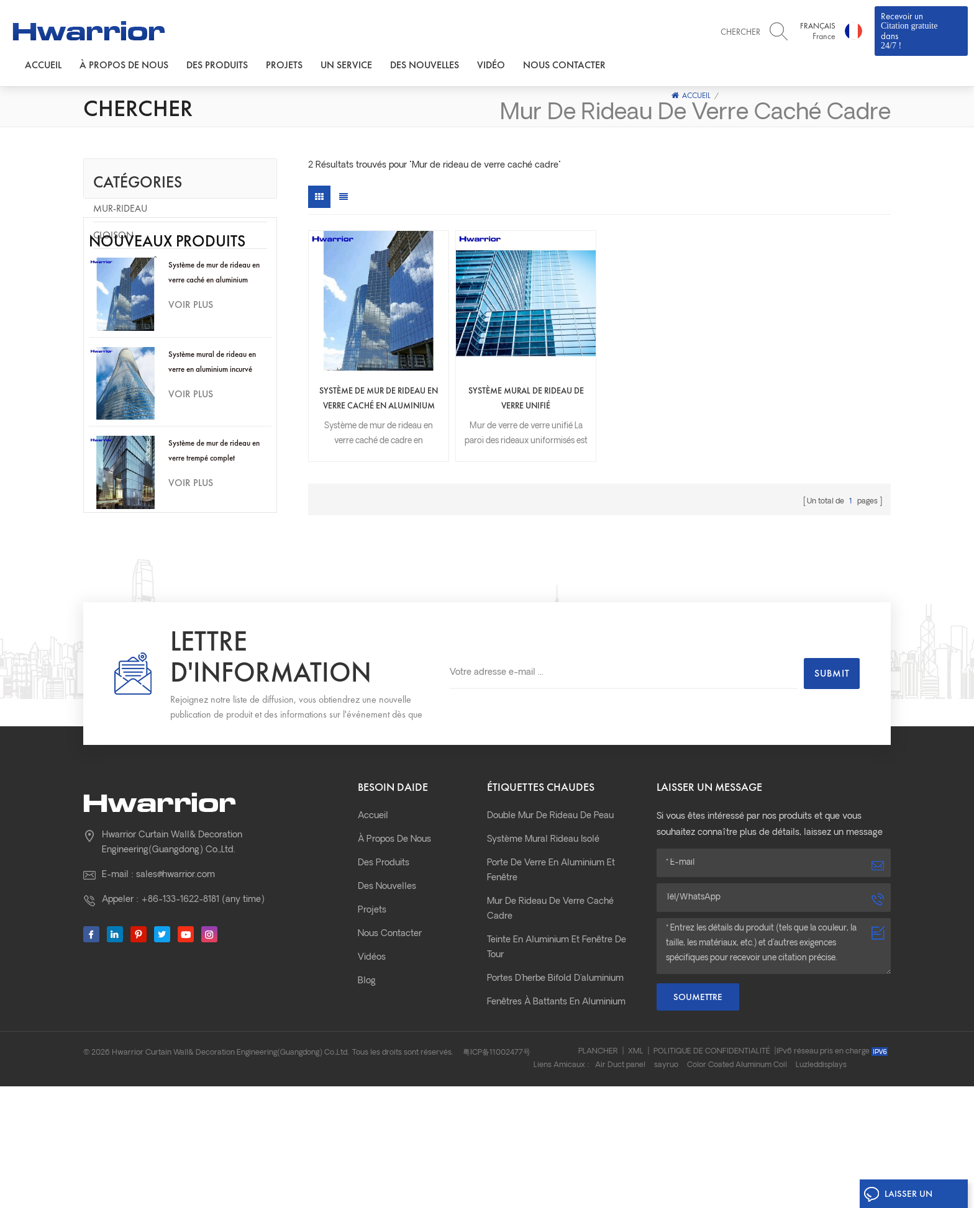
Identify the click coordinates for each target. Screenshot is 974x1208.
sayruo (666, 1187)
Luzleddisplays (821, 1187)
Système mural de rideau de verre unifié (526, 398)
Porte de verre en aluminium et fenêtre (551, 961)
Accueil (43, 64)
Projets (284, 64)
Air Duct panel (620, 1187)
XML (636, 1173)
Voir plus (190, 387)
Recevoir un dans (921, 30)
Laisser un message (897, 1197)
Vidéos (372, 1047)
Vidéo (491, 64)
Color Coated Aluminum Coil (737, 1187)
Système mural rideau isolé (543, 929)
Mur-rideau (120, 208)
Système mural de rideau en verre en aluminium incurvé (212, 445)
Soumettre (697, 1087)
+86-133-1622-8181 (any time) (203, 989)
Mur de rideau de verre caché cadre (550, 999)
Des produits (217, 64)
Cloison (113, 234)
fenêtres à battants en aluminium (556, 1092)
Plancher (598, 1173)
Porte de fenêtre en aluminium (167, 261)
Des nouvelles (424, 64)
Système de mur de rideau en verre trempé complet (214, 533)
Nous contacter (564, 64)
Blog (367, 1071)
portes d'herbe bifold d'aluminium (555, 1068)
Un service (346, 64)
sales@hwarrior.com (175, 965)
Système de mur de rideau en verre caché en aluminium (214, 355)
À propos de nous (124, 64)
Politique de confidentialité (711, 1173)
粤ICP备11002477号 (496, 1174)
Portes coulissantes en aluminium (556, 1115)
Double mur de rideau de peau (550, 906)
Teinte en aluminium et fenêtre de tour (556, 1037)
